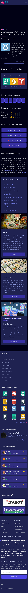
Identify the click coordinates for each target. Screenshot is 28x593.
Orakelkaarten (14, 341)
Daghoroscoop (8, 184)
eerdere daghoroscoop (11, 170)
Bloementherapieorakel (11, 210)
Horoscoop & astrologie (19, 440)
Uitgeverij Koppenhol (19, 532)
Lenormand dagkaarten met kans (14, 197)
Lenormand (14, 297)
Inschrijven (14, 576)
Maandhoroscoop (14, 135)
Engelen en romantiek (10, 204)
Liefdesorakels (18, 529)
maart (5, 29)
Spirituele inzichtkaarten (11, 200)
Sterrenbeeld (14, 145)
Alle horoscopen (21, 422)
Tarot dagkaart (8, 194)
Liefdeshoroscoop (14, 140)
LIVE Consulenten (19, 526)
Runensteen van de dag (11, 191)
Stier (17, 61)
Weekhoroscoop (14, 130)
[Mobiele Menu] (25, 2)
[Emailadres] (14, 572)
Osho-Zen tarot (8, 207)
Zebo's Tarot (17, 523)
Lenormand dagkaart (10, 187)
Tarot (14, 254)
